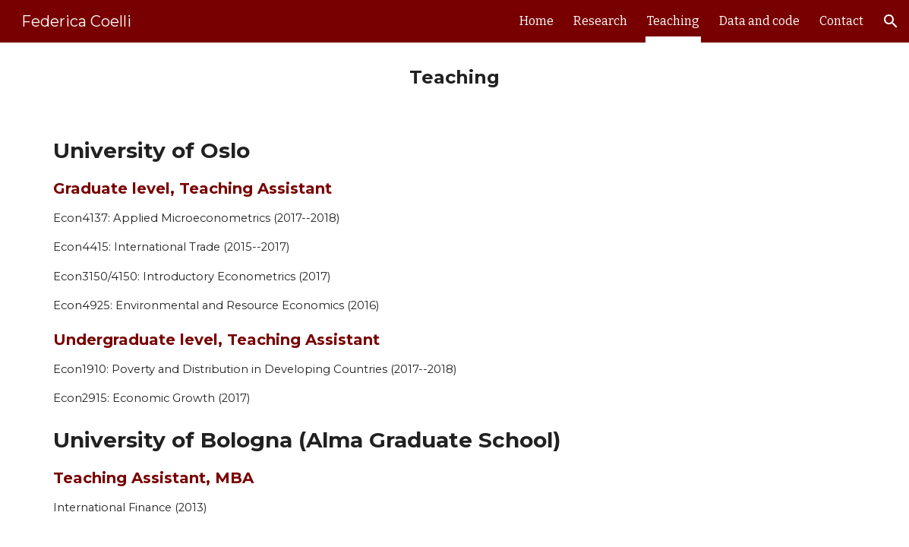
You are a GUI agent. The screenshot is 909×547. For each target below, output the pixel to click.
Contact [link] (841, 21)
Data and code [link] (759, 21)
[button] (891, 21)
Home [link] (536, 21)
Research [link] (600, 21)
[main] (455, 78)
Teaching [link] (673, 21)
